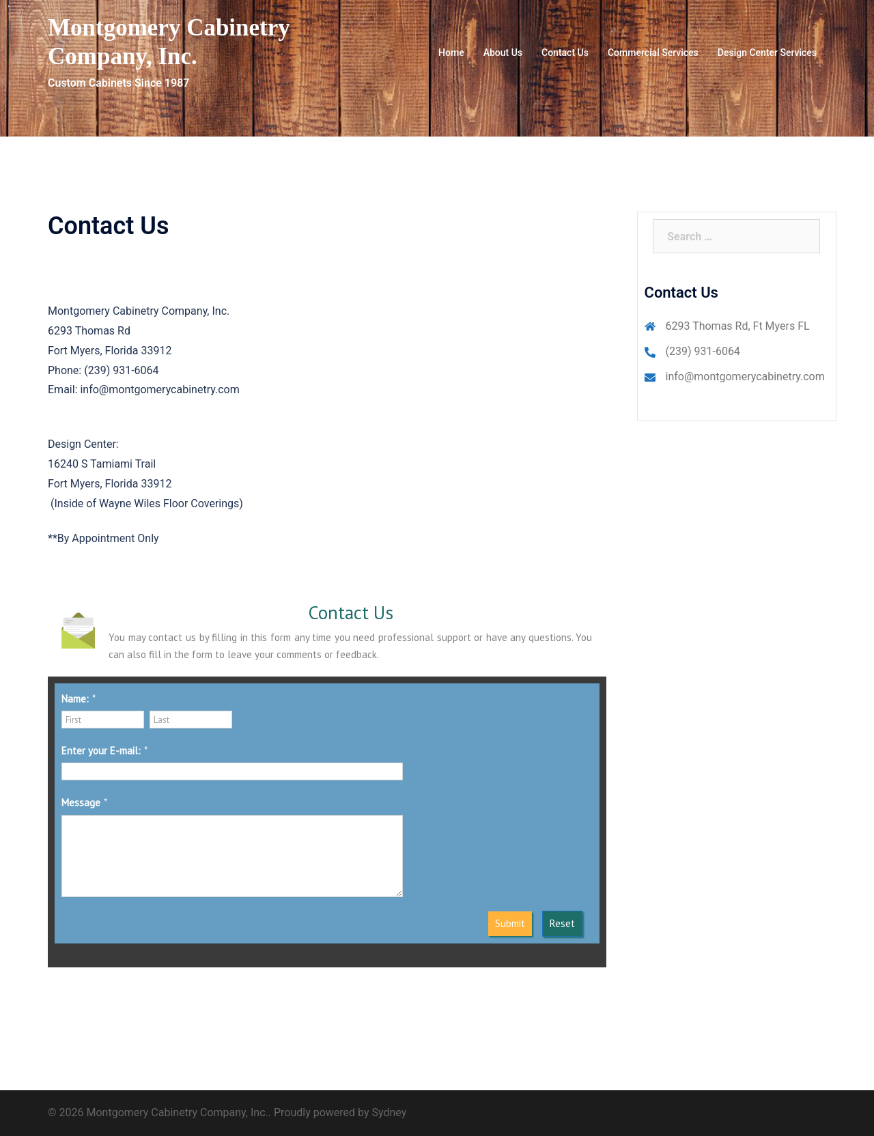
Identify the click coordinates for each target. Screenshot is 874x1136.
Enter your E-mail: (101, 750)
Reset (562, 923)
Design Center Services (767, 52)
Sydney (389, 1112)
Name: (75, 698)
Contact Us (565, 52)
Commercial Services (653, 52)
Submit (510, 923)
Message (80, 802)
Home (451, 52)
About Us (502, 52)
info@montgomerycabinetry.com (745, 376)
